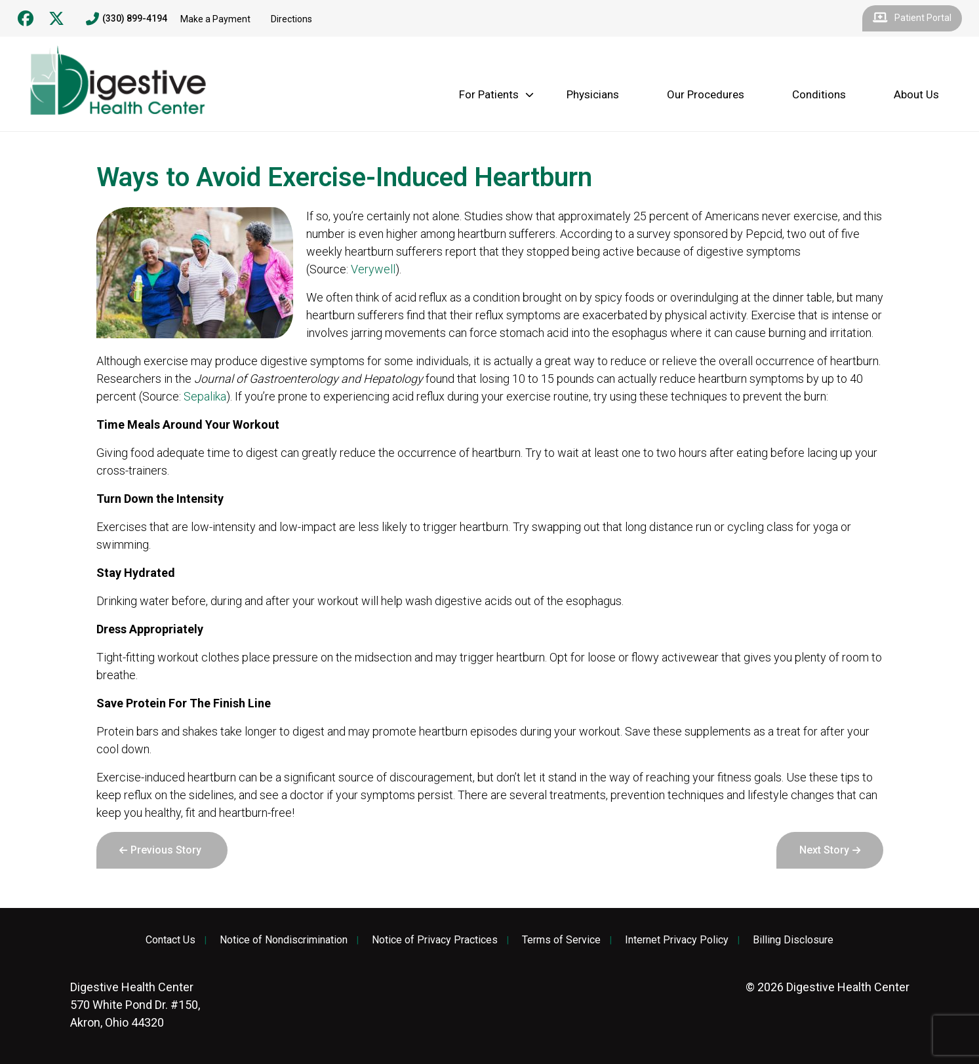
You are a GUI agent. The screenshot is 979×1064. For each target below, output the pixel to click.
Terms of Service (561, 940)
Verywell (373, 269)
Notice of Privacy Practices (435, 940)
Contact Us (170, 940)
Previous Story (165, 850)
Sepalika (205, 396)
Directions (291, 19)
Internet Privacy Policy (677, 940)
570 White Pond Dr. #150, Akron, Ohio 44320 (135, 1004)
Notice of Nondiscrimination (284, 940)
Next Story (824, 850)
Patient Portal (912, 18)
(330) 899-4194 (126, 19)
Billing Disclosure (793, 940)
